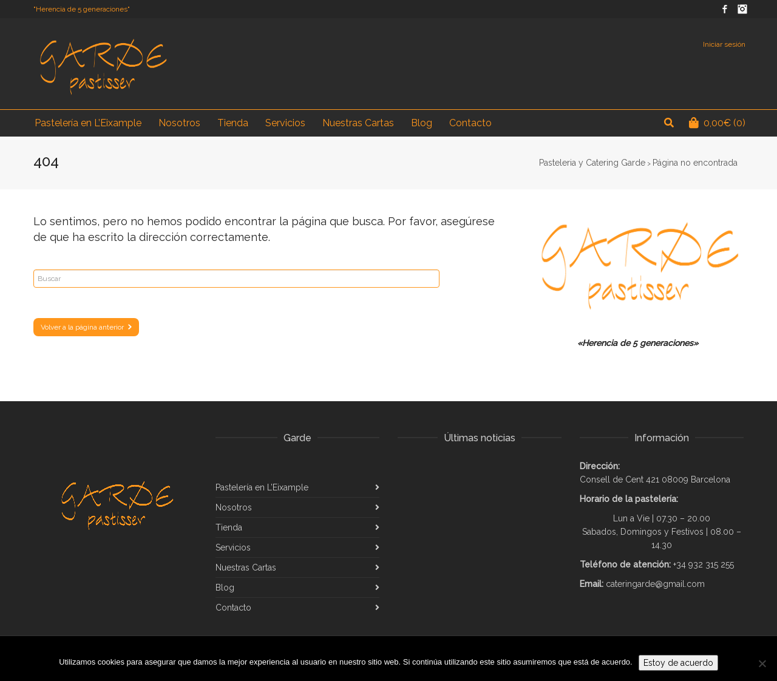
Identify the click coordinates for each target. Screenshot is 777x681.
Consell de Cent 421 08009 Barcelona (655, 479)
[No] (762, 663)
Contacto (233, 607)
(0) (717, 123)
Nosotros (233, 507)
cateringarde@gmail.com (655, 584)
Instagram (742, 9)
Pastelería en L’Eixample (261, 487)
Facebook (725, 9)
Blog (224, 587)
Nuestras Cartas (245, 567)
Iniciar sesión (724, 44)
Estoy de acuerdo (678, 663)
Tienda (228, 527)
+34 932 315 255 (703, 564)
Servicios (233, 547)
